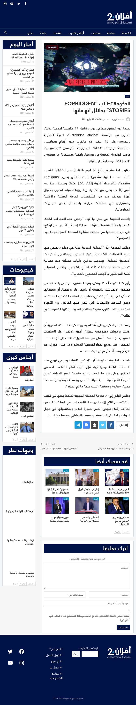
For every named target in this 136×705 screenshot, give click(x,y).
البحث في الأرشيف (88, 648)
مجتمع (96, 32)
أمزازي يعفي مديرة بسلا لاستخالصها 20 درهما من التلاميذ (21, 124)
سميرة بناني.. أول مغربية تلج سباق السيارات (11, 391)
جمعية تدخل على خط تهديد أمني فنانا (20, 161)
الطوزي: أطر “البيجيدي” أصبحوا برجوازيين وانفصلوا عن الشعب (20, 73)
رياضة (43, 32)
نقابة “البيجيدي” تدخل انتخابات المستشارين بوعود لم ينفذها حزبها (20, 210)
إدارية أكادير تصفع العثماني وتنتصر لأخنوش (20, 193)
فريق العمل (52, 654)
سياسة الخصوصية (56, 675)
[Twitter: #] (10, 651)
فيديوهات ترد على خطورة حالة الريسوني (116, 448)
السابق (126, 531)
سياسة (111, 32)
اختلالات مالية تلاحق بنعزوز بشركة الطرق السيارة (20, 90)
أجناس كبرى (77, 32)
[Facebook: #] (21, 651)
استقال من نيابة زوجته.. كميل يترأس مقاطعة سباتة (19, 177)
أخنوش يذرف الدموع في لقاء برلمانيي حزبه (19, 106)
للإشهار (55, 661)
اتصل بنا (54, 667)
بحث (76, 654)
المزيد (30, 32)
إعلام (127, 96)
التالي (117, 531)
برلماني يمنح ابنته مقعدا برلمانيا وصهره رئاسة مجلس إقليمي (20, 144)
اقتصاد (57, 32)
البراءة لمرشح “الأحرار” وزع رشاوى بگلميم (20, 228)
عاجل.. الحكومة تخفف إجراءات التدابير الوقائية (22, 55)
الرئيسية (126, 32)
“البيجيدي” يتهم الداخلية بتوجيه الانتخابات (59, 448)
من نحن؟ (54, 648)
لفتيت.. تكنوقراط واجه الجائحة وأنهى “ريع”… (11, 428)
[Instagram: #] (21, 663)
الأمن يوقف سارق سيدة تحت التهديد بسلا (19, 244)
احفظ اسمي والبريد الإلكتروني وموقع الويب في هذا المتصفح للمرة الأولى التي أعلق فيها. (89, 617)
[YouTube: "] (10, 663)
